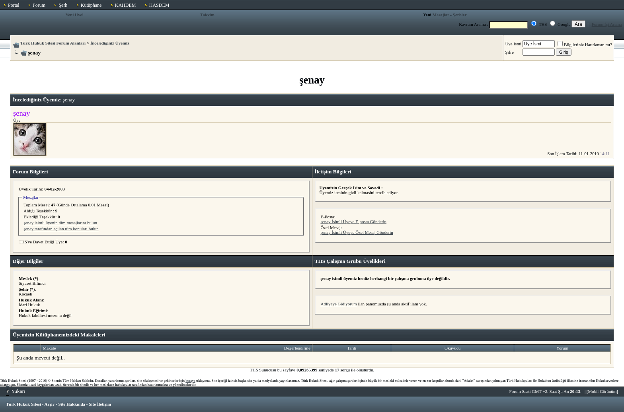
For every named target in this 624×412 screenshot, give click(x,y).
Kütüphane (91, 5)
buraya (190, 381)
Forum (39, 5)
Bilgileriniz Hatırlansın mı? (585, 44)
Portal (14, 5)
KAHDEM (125, 5)
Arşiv (50, 404)
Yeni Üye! (74, 14)
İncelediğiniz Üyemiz (109, 43)
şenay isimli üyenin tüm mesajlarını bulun (60, 222)
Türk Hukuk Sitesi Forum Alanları (53, 43)
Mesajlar (441, 14)
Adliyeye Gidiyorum (339, 303)
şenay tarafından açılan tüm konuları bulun (60, 228)
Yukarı (15, 391)
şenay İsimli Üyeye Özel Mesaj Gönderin (357, 232)
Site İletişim (100, 404)
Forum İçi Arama (607, 24)
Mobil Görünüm (602, 391)
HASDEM (159, 5)
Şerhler (460, 14)
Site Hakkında (71, 404)
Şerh (62, 5)
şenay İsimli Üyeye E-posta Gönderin (354, 221)
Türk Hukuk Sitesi (23, 404)
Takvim (207, 14)
